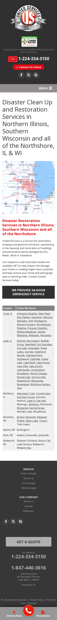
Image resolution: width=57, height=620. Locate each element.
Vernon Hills (39, 377)
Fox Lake (22, 348)
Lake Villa (22, 366)
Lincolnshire (38, 370)
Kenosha (31, 417)
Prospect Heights (37, 328)
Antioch (21, 341)
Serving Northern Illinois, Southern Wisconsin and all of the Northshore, (28, 51)
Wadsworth (23, 380)
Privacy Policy (36, 599)
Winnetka (45, 335)
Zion (19, 388)
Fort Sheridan (44, 344)
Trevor (43, 420)
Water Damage (28, 473)
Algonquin (23, 393)
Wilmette (34, 335)
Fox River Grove (26, 397)
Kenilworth (40, 321)
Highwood (23, 359)
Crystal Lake (43, 393)
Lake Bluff (29, 362)
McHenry (34, 404)
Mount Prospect (26, 324)
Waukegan (23, 384)
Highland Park (34, 355)
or (28, 67)
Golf (30, 321)
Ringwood (22, 408)
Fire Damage (28, 483)
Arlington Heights (27, 313)
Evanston (36, 317)
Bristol (20, 417)
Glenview (22, 321)
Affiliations (28, 510)
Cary (32, 393)
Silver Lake (32, 420)
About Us (28, 501)
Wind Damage (28, 487)
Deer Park (44, 313)
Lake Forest (43, 362)
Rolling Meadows (26, 331)
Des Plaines (23, 317)
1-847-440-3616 (28, 567)
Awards (29, 506)
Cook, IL (7, 313)
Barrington (33, 341)
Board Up (29, 478)
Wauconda (37, 380)
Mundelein (23, 373)
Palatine (21, 328)
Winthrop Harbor (40, 384)
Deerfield (30, 344)
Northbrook (44, 324)
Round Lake (23, 377)
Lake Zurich (35, 366)
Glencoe (47, 317)
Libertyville (23, 370)
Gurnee (29, 351)
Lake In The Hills (36, 400)
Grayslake (33, 348)
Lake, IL (7, 341)
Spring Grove (37, 408)
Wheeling (22, 335)
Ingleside (35, 359)
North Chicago (38, 373)
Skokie (41, 331)
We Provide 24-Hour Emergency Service (28, 292)
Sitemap (32, 603)
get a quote (28, 541)
